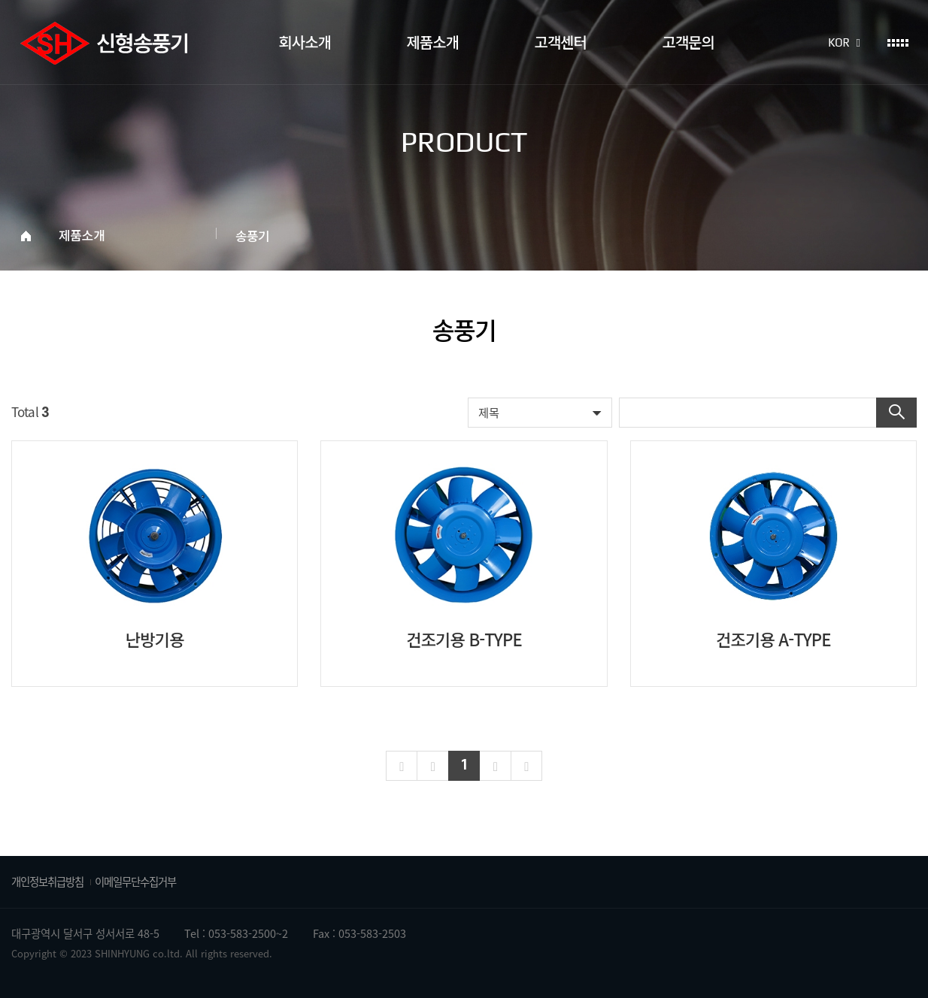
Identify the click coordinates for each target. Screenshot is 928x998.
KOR (844, 42)
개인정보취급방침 (47, 881)
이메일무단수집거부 (135, 881)
